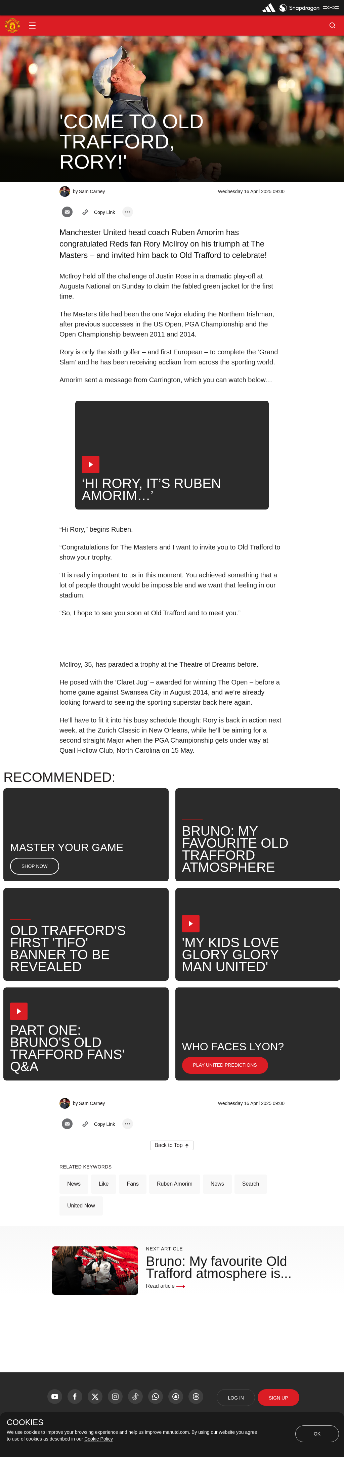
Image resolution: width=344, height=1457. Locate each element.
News (74, 1184)
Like (104, 1184)
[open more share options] (127, 212)
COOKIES (25, 1422)
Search (250, 1184)
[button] (32, 25)
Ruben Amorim (174, 1184)
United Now (81, 1205)
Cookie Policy (98, 1439)
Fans (133, 1184)
